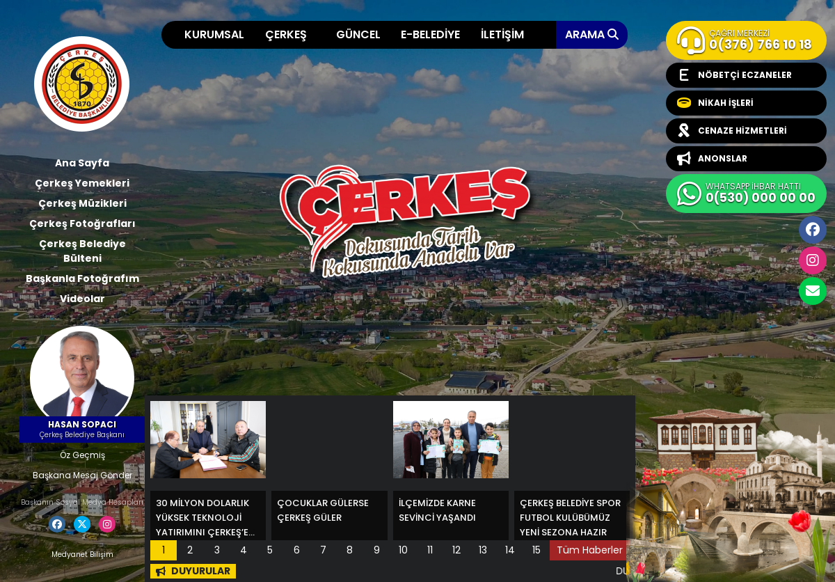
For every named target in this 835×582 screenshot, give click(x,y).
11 (430, 550)
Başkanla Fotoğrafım (82, 278)
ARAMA (592, 34)
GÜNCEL (358, 34)
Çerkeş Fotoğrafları (82, 223)
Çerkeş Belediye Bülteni (82, 251)
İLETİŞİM (502, 34)
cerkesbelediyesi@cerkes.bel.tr (813, 291)
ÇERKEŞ (286, 34)
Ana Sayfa (82, 163)
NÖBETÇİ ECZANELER (734, 75)
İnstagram (813, 260)
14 (510, 550)
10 (403, 550)
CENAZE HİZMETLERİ (732, 131)
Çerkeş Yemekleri (82, 183)
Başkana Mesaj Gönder (82, 475)
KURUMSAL (214, 34)
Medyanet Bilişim (82, 554)
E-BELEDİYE (430, 34)
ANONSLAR (712, 159)
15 (536, 550)
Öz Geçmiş (82, 455)
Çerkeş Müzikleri (82, 203)
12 (456, 550)
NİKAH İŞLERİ (715, 103)
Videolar (82, 299)
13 (483, 550)
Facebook (813, 230)
